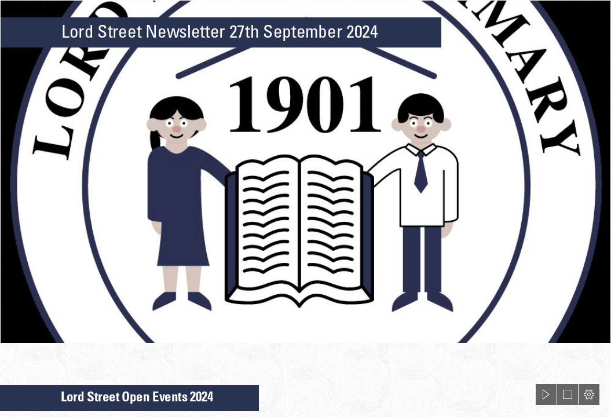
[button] (546, 394)
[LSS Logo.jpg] (305, 171)
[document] (305, 208)
